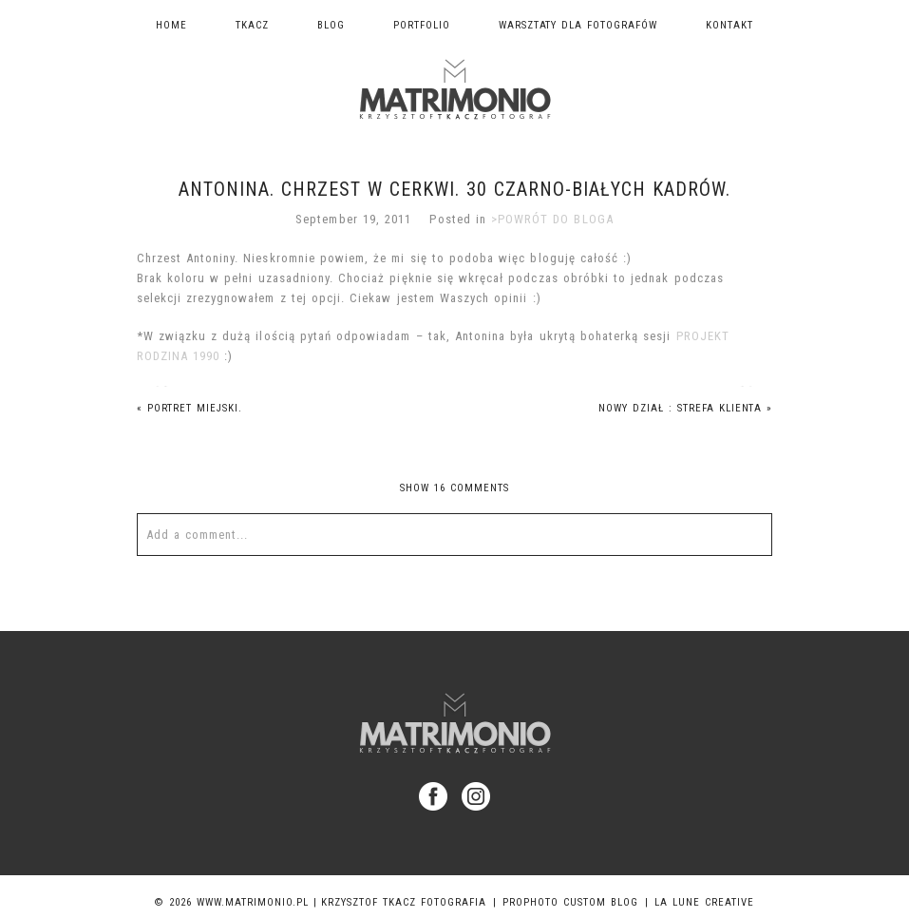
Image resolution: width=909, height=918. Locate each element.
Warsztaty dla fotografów (578, 25)
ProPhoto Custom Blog (570, 902)
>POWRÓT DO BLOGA (552, 219)
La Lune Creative (704, 902)
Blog (331, 25)
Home (171, 25)
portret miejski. (190, 408)
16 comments (454, 488)
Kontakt (729, 25)
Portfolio (421, 25)
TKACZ (252, 25)
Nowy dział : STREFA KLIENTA (685, 408)
